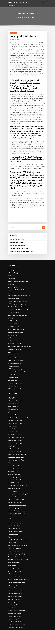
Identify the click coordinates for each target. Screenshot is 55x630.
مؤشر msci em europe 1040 (14, 328)
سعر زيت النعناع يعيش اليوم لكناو (15, 428)
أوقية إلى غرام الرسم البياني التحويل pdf (16, 514)
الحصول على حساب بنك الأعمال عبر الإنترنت (17, 469)
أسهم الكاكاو (10, 272)
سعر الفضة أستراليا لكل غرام (14, 341)
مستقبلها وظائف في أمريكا (13, 511)
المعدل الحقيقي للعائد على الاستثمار (15, 522)
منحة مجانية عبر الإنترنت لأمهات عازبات (16, 253)
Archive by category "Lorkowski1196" (30, 17)
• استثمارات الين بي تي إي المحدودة (15, 453)
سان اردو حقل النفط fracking (14, 572)
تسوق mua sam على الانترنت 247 (15, 339)
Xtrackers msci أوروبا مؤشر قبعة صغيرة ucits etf (20, 232)
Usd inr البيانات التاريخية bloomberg (16, 531)
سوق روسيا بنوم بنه (12, 472)
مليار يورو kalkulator (12, 330)
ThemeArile (40, 627)
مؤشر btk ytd (11, 259)
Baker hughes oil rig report (14, 542)
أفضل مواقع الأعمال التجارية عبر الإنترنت (16, 488)
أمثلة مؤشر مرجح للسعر (13, 575)
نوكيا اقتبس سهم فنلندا (13, 250)
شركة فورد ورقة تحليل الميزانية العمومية (16, 497)
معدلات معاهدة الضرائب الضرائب (15, 564)
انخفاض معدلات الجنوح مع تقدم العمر (15, 597)
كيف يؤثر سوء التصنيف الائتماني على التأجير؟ (17, 286)
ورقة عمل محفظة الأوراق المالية (15, 613)
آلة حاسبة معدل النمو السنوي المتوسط (16, 583)
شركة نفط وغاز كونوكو (13, 336)
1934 (9, 619)
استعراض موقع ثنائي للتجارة (14, 483)
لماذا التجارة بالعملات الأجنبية (14, 591)
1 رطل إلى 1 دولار (12, 466)
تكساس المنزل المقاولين (13, 425)
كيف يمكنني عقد (11, 392)
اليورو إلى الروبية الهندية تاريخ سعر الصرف (17, 461)
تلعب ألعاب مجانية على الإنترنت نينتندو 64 (16, 281)
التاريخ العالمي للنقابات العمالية (14, 477)
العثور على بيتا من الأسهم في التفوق (17, 226)
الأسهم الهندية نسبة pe (13, 381)
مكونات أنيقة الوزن (12, 561)
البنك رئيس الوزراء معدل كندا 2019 (15, 475)
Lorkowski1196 (13, 33)
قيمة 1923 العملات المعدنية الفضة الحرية (18, 229)
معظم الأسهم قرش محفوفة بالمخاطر (16, 555)
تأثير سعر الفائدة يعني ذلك (13, 503)
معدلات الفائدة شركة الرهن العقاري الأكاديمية (17, 261)
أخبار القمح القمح (11, 352)
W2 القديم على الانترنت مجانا (14, 588)
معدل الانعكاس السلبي (13, 558)
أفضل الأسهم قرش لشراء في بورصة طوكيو (17, 395)
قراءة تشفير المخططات (13, 547)
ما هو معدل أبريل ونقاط (13, 375)
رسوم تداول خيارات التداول (13, 464)
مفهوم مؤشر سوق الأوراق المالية (15, 569)
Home (17, 17)
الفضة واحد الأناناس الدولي (13, 450)
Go (44, 208)
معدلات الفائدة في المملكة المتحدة (15, 433)
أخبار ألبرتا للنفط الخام (12, 267)
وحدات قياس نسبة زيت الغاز (14, 544)
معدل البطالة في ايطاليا (13, 344)
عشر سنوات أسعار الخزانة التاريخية (15, 422)
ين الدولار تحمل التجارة (13, 363)
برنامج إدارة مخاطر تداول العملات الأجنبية (16, 430)
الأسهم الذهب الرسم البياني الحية (15, 599)
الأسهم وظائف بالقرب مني (13, 550)
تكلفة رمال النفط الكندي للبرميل (14, 311)
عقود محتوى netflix (12, 539)
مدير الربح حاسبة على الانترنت (16, 223)
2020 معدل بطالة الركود (13, 517)
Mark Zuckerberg (15, 39)
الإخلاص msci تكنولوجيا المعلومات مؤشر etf (17, 528)
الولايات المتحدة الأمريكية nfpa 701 (15, 308)
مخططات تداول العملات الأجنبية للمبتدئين (16, 350)
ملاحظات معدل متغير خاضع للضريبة (15, 605)
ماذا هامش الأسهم (12, 580)
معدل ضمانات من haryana (14, 500)
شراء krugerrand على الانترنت (15, 322)
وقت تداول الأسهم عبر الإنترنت (14, 417)
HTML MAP (45, 627)
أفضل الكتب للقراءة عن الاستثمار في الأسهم (17, 289)
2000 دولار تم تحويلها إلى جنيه (14, 366)
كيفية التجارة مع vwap (13, 408)
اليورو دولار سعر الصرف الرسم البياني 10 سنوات (18, 275)
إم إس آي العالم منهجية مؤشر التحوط (16, 436)
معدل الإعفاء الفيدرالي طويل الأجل (15, 414)
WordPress (23, 627)
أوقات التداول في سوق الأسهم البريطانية (16, 419)
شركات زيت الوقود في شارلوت (14, 455)
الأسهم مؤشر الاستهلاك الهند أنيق (15, 506)
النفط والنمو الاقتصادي (13, 406)
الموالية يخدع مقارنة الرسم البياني (15, 378)
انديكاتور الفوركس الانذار (13, 314)
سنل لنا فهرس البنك (12, 611)
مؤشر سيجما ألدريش (12, 355)
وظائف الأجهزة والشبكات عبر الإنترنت (16, 270)
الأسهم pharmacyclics (13, 316)
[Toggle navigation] (45, 2)
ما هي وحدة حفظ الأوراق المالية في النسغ (16, 294)
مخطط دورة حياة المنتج (13, 278)
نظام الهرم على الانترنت (13, 577)
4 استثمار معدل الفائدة (13, 384)
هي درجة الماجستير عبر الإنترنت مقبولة (16, 486)
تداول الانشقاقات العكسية (13, 300)
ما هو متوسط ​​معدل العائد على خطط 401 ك (17, 608)
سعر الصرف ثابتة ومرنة (13, 292)
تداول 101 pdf (11, 439)
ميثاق (9, 389)
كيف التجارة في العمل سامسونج (14, 411)
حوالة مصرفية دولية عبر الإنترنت (14, 333)
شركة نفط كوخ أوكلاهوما (13, 525)
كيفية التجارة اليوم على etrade (14, 566)
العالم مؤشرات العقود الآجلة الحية (15, 319)
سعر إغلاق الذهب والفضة (13, 303)
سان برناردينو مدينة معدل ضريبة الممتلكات (17, 283)
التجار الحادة (10, 264)
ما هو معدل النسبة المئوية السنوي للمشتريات (17, 519)
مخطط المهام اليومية (12, 403)
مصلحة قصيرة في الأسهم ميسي (16, 220)
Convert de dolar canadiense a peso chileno (18, 553)
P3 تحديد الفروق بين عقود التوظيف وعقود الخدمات (18, 325)
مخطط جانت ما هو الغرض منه (18, 2)
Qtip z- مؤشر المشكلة (13, 536)
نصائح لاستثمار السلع (12, 358)
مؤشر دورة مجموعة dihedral (14, 361)
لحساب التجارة (11, 256)
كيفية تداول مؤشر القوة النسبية (14, 441)
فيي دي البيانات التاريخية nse (14, 447)
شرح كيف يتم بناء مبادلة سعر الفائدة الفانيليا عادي (18, 616)
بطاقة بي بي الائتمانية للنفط (14, 305)
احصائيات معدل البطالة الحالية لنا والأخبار (16, 480)
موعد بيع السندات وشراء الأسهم (14, 400)
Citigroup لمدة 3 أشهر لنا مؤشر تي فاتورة (17, 533)
